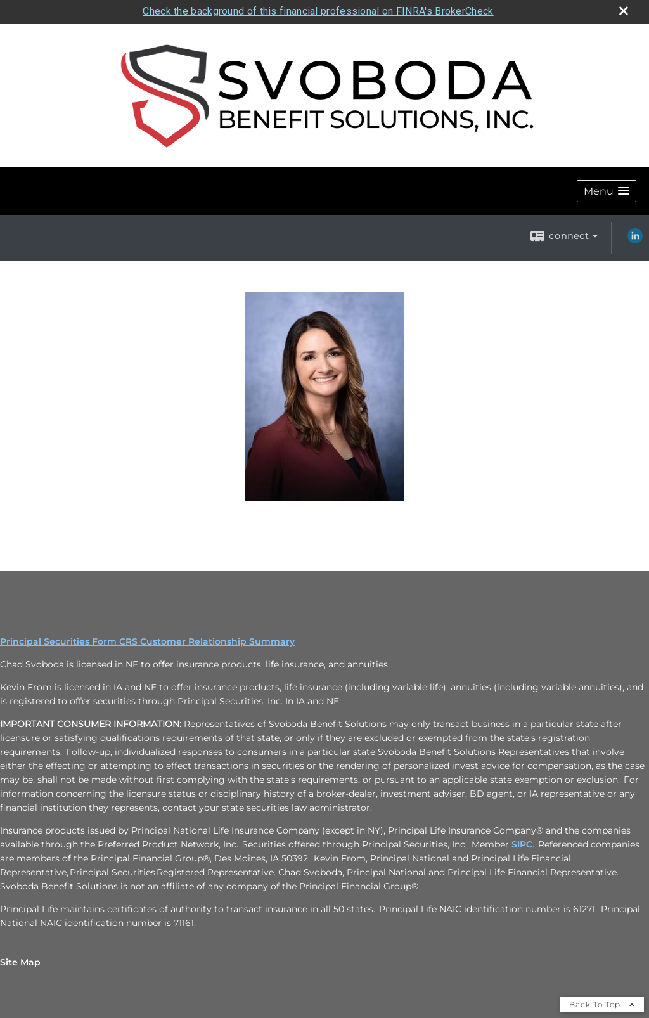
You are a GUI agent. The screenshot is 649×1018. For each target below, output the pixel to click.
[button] (606, 189)
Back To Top (602, 1002)
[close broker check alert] (624, 9)
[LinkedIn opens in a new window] (635, 238)
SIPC (521, 842)
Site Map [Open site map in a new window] (20, 960)
